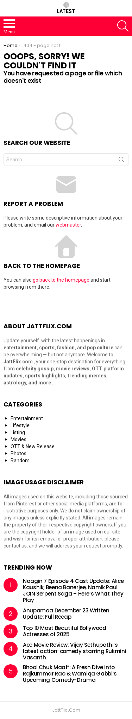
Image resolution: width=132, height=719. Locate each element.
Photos (18, 453)
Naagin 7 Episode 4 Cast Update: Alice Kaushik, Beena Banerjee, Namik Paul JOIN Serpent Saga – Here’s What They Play (73, 590)
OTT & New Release (33, 446)
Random (20, 460)
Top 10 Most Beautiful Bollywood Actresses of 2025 (64, 631)
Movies (18, 439)
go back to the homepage (61, 280)
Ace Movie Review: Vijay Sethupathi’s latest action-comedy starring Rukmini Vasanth (74, 651)
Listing (18, 432)
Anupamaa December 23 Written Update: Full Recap (66, 613)
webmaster (68, 225)
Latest (66, 8)
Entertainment (27, 418)
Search (121, 161)
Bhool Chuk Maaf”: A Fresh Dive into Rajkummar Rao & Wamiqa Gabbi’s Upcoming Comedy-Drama (70, 674)
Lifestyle (20, 425)
